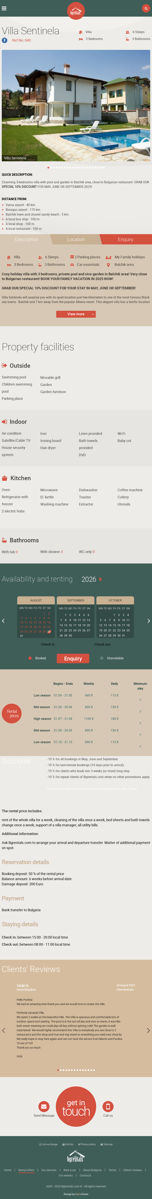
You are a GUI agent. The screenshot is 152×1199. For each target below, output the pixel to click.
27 (35, 631)
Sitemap (107, 1144)
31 (21, 636)
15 (44, 622)
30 (48, 631)
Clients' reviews (132, 1170)
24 (21, 631)
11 (26, 622)
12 (30, 622)
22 (44, 627)
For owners (66, 1175)
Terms (112, 1170)
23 (48, 627)
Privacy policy (87, 1144)
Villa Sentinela (125, 989)
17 (21, 627)
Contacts (85, 1175)
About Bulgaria (92, 1170)
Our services (48, 1170)
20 (35, 627)
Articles (68, 1144)
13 (35, 622)
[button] (125, 239)
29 (44, 631)
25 (26, 631)
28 (39, 631)
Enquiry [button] (73, 658)
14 (39, 622)
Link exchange (48, 1144)
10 (21, 622)
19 (30, 627)
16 (48, 622)
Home (7, 1170)
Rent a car (70, 1170)
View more (76, 314)
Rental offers (26, 1170)
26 (30, 631)
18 (26, 627)
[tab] (26, 239)
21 (39, 627)
